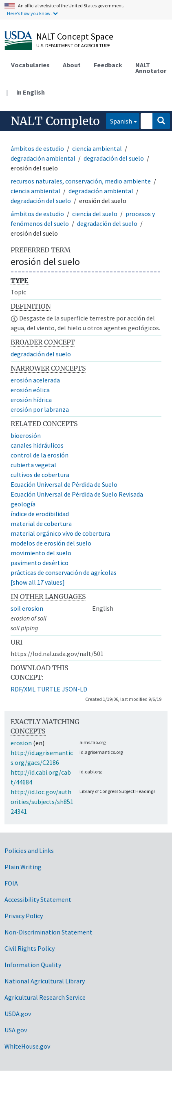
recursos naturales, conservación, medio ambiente (81, 181)
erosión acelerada (35, 380)
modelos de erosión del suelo (51, 543)
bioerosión (26, 435)
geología (23, 504)
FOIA (11, 883)
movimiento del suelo (41, 553)
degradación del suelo (114, 158)
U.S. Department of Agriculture (73, 45)
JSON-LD (74, 689)
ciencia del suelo (94, 214)
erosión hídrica (31, 399)
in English (30, 92)
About (72, 65)
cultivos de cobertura (40, 474)
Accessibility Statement (37, 899)
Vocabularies (30, 65)
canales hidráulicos (37, 445)
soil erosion (27, 608)
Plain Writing (23, 867)
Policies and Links (29, 850)
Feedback (108, 65)
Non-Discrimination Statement (48, 932)
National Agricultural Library (44, 981)
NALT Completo (55, 121)
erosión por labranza (40, 409)
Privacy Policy (23, 916)
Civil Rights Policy (29, 948)
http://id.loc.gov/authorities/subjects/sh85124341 (42, 801)
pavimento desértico (39, 563)
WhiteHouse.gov (27, 1046)
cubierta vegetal (33, 465)
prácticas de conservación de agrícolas (64, 572)
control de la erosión (39, 455)
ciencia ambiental (97, 148)
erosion (21, 743)
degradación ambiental (43, 158)
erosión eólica (30, 390)
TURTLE (48, 689)
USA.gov (15, 1030)
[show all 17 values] (38, 582)
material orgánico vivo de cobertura (60, 533)
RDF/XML (23, 689)
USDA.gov (17, 1013)
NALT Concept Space (74, 36)
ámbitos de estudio (37, 148)
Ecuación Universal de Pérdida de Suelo (64, 484)
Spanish (119, 120)
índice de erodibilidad (40, 514)
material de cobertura (41, 523)
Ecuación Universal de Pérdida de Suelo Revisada (77, 494)
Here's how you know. (29, 13)
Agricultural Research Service (45, 997)
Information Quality (32, 965)
